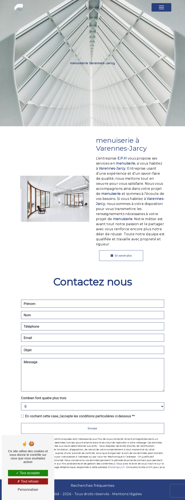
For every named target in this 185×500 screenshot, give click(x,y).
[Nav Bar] (161, 7)
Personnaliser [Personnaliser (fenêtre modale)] (28, 489)
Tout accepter (28, 473)
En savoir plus (121, 255)
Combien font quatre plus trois (44, 398)
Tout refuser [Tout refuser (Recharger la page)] (28, 481)
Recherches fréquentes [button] (92, 485)
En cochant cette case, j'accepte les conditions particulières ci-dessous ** (80, 416)
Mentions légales (126, 494)
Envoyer (92, 428)
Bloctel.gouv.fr (116, 467)
